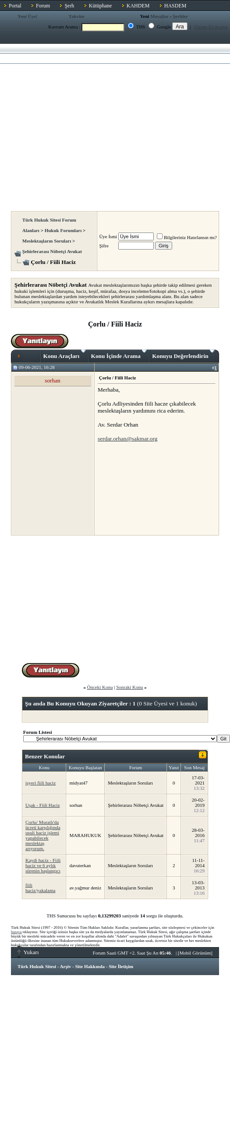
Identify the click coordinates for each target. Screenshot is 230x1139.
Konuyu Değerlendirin (183, 354)
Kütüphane (100, 6)
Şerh (69, 6)
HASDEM (175, 6)
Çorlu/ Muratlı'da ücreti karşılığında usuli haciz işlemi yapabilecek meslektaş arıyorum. (42, 835)
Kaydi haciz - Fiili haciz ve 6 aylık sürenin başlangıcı (42, 865)
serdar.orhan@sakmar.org (127, 438)
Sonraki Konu (129, 687)
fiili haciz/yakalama (40, 887)
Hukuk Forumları (63, 230)
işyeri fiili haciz (40, 782)
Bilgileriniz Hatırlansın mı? (187, 237)
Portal (15, 6)
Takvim (77, 16)
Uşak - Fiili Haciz (42, 805)
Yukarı (28, 952)
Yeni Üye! (28, 16)
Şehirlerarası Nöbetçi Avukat (52, 251)
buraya (16, 932)
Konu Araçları (64, 354)
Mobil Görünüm (195, 952)
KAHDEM (138, 6)
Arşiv (65, 966)
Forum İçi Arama (211, 26)
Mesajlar (159, 16)
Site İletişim (121, 966)
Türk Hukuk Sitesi (37, 966)
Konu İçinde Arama (119, 354)
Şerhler (180, 16)
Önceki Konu (100, 687)
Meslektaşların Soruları (46, 240)
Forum (43, 6)
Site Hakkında (90, 966)
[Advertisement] (82, 125)
